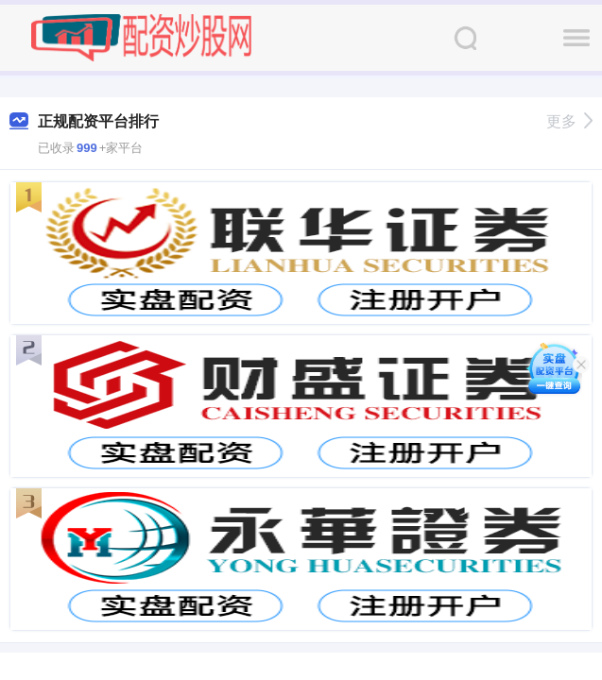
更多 (569, 121)
